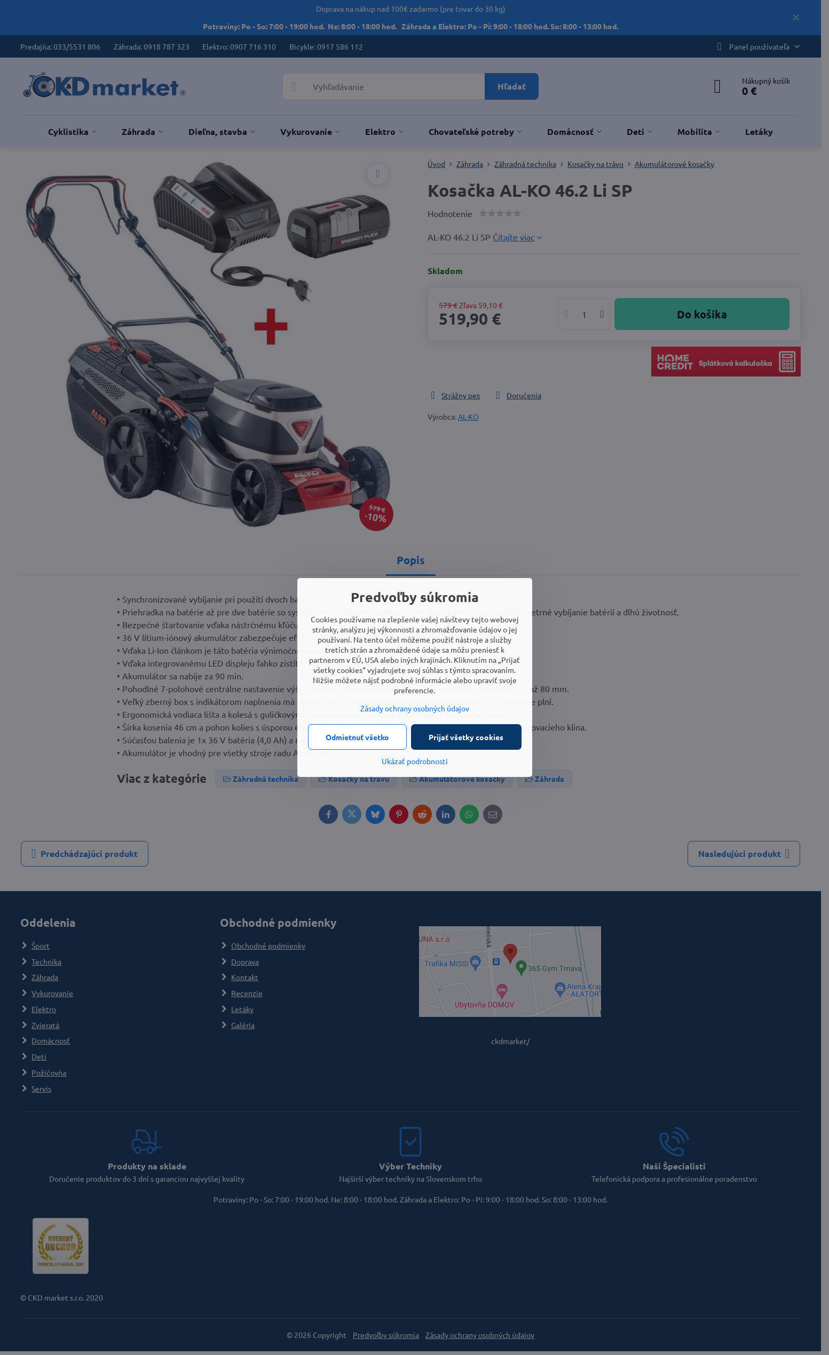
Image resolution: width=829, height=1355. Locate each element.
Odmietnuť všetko (357, 737)
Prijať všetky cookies (466, 737)
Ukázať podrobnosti (415, 761)
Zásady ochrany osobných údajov (414, 708)
